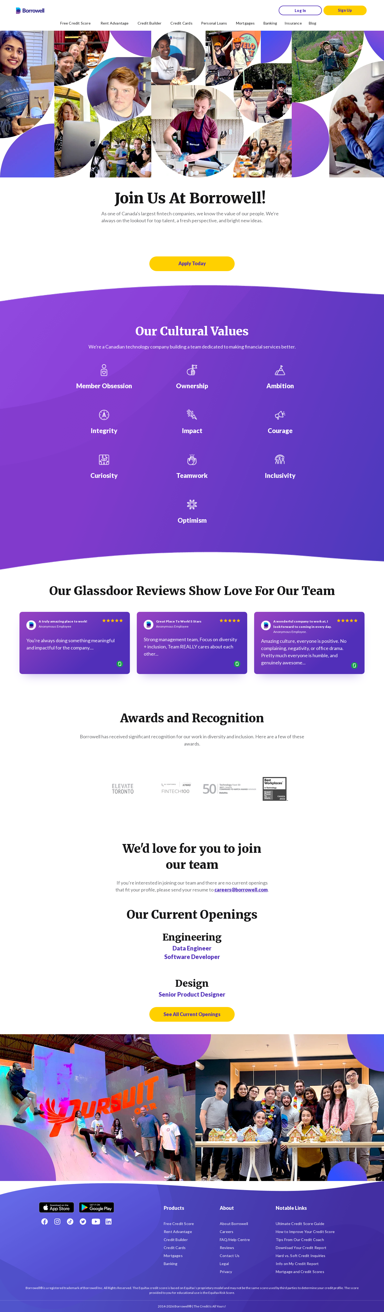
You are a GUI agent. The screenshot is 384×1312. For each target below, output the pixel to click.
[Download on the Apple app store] (57, 1205)
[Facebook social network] (44, 1221)
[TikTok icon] (70, 1221)
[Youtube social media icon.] (95, 1221)
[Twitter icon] (83, 1221)
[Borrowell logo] (30, 10)
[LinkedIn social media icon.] (108, 1221)
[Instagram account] (57, 1221)
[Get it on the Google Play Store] (97, 1205)
